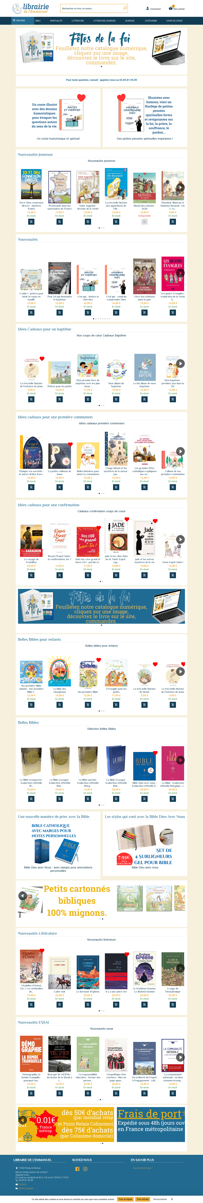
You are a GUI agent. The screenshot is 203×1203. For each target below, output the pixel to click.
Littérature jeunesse (104, 21)
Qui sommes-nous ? (143, 1168)
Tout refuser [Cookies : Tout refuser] (143, 1199)
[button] (101, 66)
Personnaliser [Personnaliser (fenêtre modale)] (160, 1199)
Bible (38, 21)
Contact (21, 1184)
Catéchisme (151, 21)
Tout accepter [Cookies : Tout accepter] (125, 1199)
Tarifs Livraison (24, 1188)
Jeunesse (129, 21)
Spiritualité (56, 21)
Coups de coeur (174, 21)
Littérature (78, 21)
